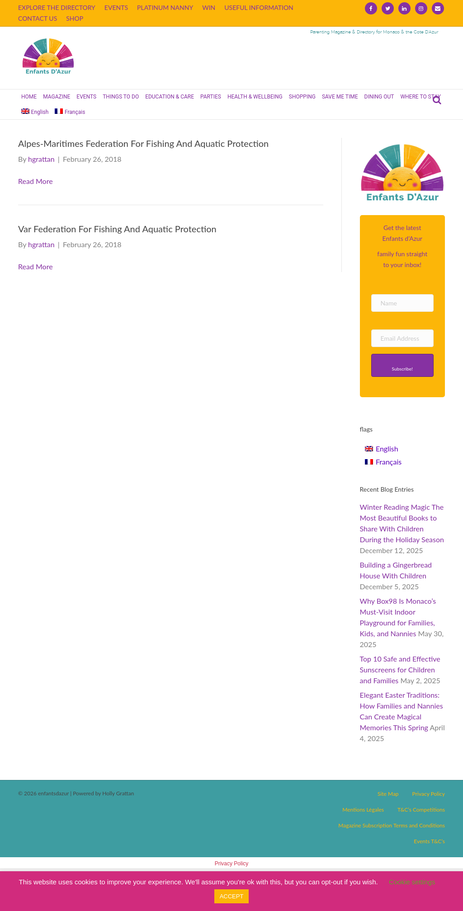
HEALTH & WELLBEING (255, 97)
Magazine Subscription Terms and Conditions (391, 825)
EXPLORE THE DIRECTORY (56, 7)
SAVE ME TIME (340, 97)
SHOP (74, 18)
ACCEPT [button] (232, 896)
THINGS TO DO (121, 97)
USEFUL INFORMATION (258, 7)
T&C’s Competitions (421, 809)
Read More (35, 181)
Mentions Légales (363, 809)
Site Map (388, 793)
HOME (29, 97)
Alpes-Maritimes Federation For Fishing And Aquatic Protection (143, 143)
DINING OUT (379, 97)
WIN (208, 7)
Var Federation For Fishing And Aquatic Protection (117, 228)
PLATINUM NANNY (165, 7)
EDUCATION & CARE (169, 97)
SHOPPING (302, 97)
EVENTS (116, 7)
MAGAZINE (56, 97)
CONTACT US (37, 18)
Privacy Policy (428, 793)
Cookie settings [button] (412, 882)
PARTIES (210, 97)
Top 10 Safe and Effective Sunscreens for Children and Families (400, 669)
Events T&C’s (429, 841)
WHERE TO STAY (420, 97)
